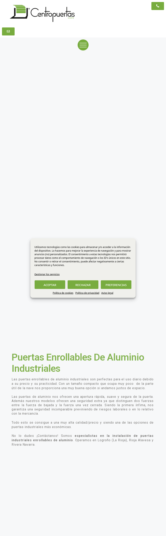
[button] (157, 6)
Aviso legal (107, 293)
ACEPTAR (50, 285)
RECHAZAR (83, 285)
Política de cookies (63, 293)
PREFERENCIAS (116, 285)
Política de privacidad (87, 293)
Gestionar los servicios (47, 274)
